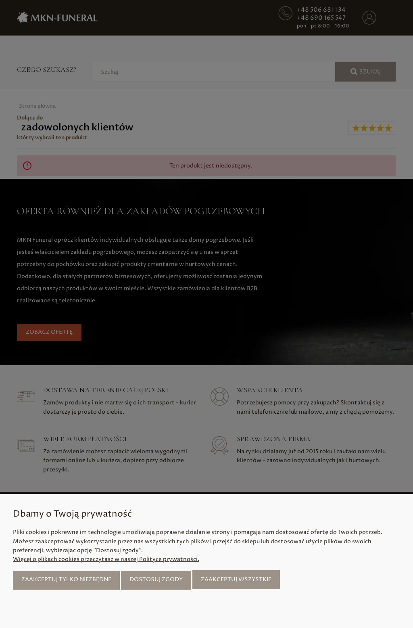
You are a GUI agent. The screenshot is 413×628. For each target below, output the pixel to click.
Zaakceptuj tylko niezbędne (66, 579)
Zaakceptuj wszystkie (236, 579)
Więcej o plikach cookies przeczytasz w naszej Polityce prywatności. (106, 559)
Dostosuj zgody (156, 579)
